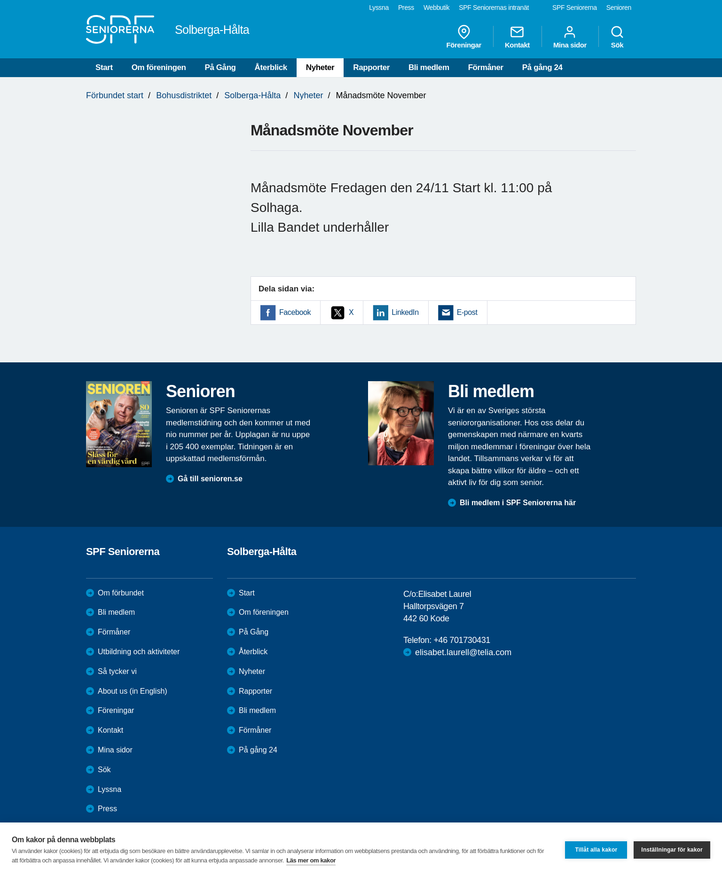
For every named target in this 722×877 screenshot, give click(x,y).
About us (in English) (132, 691)
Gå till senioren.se (210, 479)
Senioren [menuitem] (618, 7)
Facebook (295, 312)
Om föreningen (159, 67)
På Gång (219, 67)
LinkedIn (405, 312)
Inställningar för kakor (672, 849)
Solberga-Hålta (252, 95)
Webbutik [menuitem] (436, 7)
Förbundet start (114, 95)
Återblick (271, 67)
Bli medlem (428, 67)
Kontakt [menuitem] (517, 36)
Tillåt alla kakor (596, 849)
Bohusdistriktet (184, 95)
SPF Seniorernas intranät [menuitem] (494, 7)
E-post (467, 312)
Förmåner (485, 67)
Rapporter (371, 67)
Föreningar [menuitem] (464, 36)
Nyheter (320, 67)
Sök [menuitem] (617, 36)
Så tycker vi (117, 671)
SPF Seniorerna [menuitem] (574, 7)
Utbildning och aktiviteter (139, 652)
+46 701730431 (461, 640)
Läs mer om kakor (311, 860)
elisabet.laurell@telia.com (463, 652)
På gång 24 (542, 67)
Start (104, 67)
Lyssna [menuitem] (379, 7)
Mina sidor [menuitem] (570, 36)
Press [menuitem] (406, 7)
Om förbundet (121, 593)
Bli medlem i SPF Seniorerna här (518, 503)
